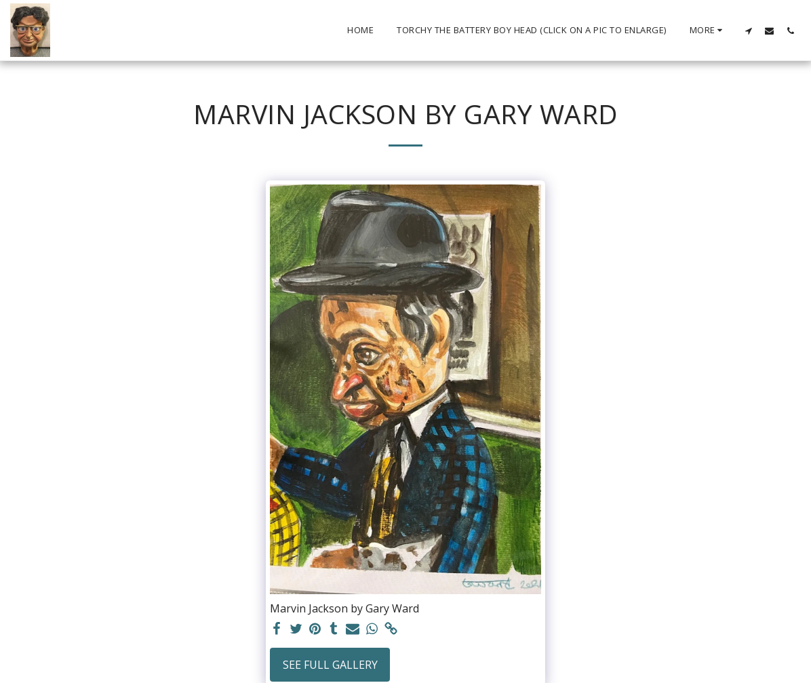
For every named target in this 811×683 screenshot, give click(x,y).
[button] (748, 30)
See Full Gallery (330, 664)
